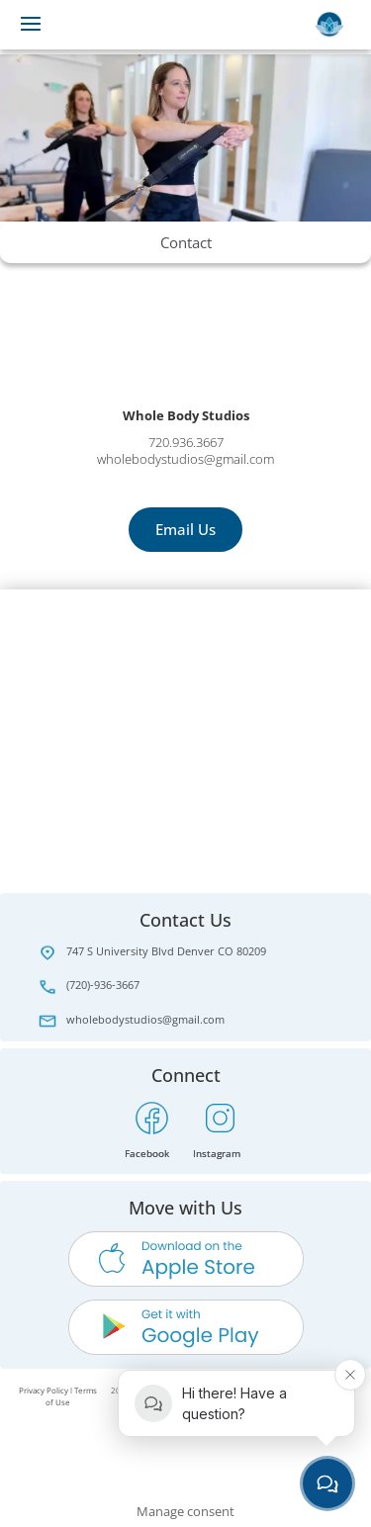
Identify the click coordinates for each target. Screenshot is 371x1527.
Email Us (185, 529)
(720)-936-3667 (102, 984)
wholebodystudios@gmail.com (145, 1019)
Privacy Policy (43, 1390)
